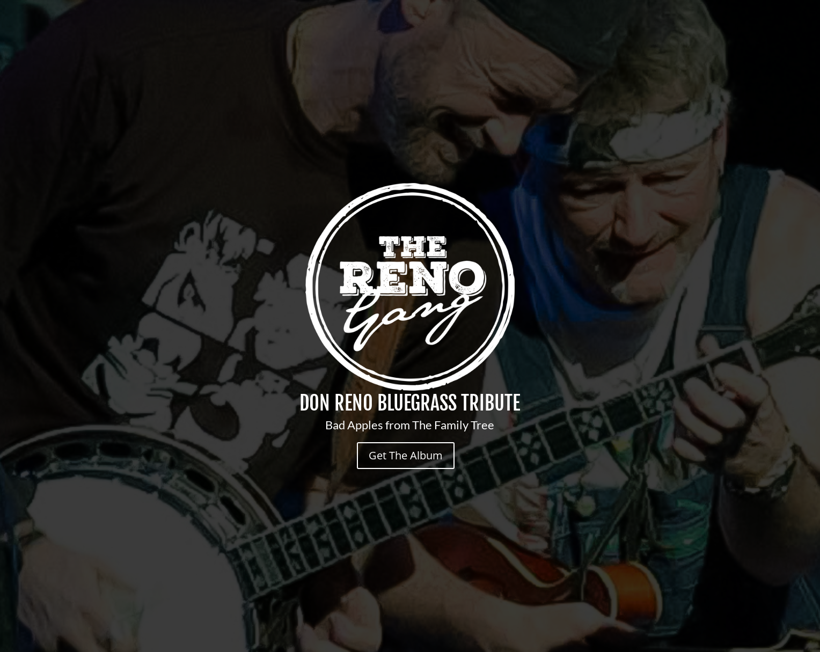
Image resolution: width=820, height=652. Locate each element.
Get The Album (406, 455)
